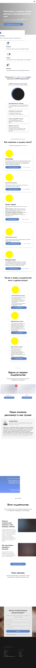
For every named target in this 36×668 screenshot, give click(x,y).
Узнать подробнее (18, 307)
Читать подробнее (26, 167)
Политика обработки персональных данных (9, 656)
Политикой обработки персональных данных (18, 490)
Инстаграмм (20, 656)
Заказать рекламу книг (13, 268)
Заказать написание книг (13, 167)
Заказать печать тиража (12, 219)
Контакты (5, 653)
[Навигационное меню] (34, 1)
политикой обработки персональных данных (23, 634)
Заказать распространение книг (13, 243)
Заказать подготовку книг (13, 189)
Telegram (20, 653)
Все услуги (5, 652)
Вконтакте (20, 652)
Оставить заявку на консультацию (13, 24)
